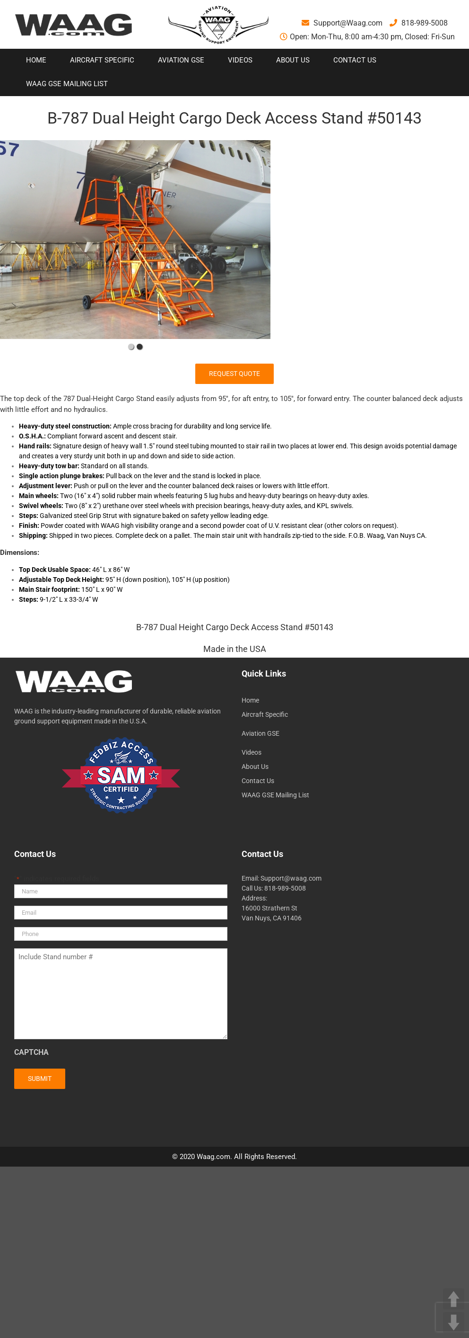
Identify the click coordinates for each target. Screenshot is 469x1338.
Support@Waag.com (342, 22)
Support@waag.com (291, 878)
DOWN (453, 1322)
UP (453, 1299)
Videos (251, 752)
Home (250, 700)
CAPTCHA (31, 1052)
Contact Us (258, 781)
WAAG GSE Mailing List (275, 795)
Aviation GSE (260, 733)
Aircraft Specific (265, 714)
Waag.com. (215, 1156)
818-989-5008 (419, 22)
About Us (255, 766)
